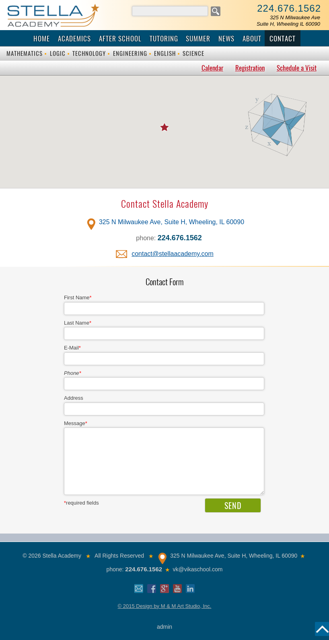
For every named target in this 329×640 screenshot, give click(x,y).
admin (164, 627)
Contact (282, 38)
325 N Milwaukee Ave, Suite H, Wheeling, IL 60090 (171, 222)
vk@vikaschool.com (197, 569)
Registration (250, 68)
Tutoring (164, 38)
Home (41, 38)
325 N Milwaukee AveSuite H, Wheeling (288, 20)
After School (120, 38)
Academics (74, 38)
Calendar (212, 68)
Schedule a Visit (297, 68)
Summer (198, 38)
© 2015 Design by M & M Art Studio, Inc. (165, 606)
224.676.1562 (289, 8)
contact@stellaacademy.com (173, 253)
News (226, 38)
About (252, 38)
